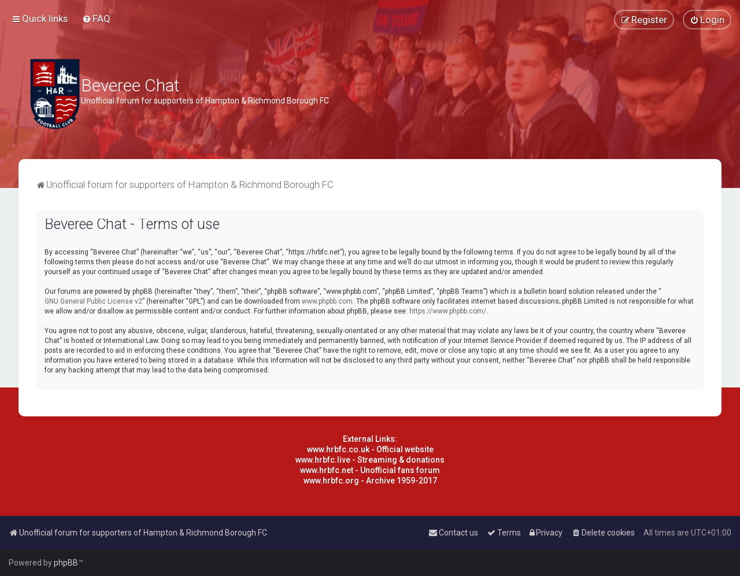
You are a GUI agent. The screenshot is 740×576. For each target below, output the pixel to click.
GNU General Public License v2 (93, 301)
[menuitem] (96, 18)
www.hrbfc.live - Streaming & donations (370, 459)
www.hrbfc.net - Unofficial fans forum (370, 470)
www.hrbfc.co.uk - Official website (370, 449)
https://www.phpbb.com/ (447, 311)
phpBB (66, 562)
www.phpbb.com (327, 301)
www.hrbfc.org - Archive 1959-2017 (370, 480)
